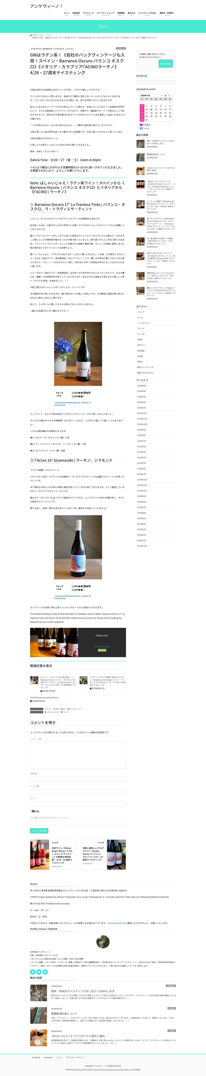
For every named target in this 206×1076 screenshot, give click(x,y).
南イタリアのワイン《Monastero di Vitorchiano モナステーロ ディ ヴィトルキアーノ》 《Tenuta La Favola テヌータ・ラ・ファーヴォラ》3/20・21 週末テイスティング (161, 223)
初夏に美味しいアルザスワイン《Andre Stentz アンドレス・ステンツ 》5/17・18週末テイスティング (93, 853)
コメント (35, 738)
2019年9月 (141, 429)
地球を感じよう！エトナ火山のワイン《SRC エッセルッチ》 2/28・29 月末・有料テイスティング (161, 275)
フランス (141, 328)
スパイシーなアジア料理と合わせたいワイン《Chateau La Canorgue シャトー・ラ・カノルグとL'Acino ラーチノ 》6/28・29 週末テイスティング (107, 681)
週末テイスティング (74, 709)
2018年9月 (141, 496)
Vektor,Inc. (127, 1069)
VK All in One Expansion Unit (111, 1069)
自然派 (62, 709)
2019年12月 (142, 413)
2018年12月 (142, 479)
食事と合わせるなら (145, 372)
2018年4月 (141, 524)
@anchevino (102, 646)
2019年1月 (141, 474)
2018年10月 (142, 490)
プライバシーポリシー (75, 1057)
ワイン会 (141, 334)
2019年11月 (142, 418)
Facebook (36, 1057)
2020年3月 (141, 396)
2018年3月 (141, 529)
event (146, 128)
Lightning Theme (92, 1069)
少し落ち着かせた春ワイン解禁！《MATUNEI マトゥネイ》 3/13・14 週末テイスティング (160, 241)
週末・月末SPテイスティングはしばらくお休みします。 (161, 142)
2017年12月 (142, 546)
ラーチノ (66, 712)
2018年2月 (141, 535)
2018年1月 (141, 540)
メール (34, 786)
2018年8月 (141, 501)
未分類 (55, 709)
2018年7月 (141, 507)
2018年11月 (142, 485)
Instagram (48, 1057)
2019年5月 (141, 452)
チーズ (140, 317)
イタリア (121, 48)
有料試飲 (141, 350)
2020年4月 (141, 391)
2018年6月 (141, 513)
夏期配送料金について (156, 154)
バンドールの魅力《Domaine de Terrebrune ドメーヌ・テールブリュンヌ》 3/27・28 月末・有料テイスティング (161, 205)
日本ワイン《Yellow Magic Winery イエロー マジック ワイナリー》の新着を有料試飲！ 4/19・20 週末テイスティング (62, 855)
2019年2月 (141, 468)
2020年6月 (141, 385)
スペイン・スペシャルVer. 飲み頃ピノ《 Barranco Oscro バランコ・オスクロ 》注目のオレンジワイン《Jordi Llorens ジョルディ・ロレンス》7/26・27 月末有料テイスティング (58, 682)
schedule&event (115, 923)
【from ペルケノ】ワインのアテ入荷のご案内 (161, 169)
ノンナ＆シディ (143, 323)
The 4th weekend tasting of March (44, 697)
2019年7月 (141, 441)
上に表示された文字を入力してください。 (50, 817)
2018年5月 (141, 518)
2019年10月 (142, 424)
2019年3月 (141, 463)
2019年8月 (141, 435)
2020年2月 (141, 402)
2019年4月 (141, 457)
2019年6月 (141, 446)
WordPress (79, 1069)
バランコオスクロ (53, 712)
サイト (33, 798)
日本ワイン (141, 345)
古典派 (140, 339)
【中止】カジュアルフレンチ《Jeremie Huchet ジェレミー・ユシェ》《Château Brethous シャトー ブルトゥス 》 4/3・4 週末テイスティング (161, 186)
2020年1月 (141, 407)
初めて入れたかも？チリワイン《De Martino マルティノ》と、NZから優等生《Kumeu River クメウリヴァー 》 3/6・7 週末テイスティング (161, 258)
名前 (33, 773)
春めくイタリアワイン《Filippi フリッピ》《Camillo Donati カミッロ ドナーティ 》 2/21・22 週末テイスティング (161, 292)
